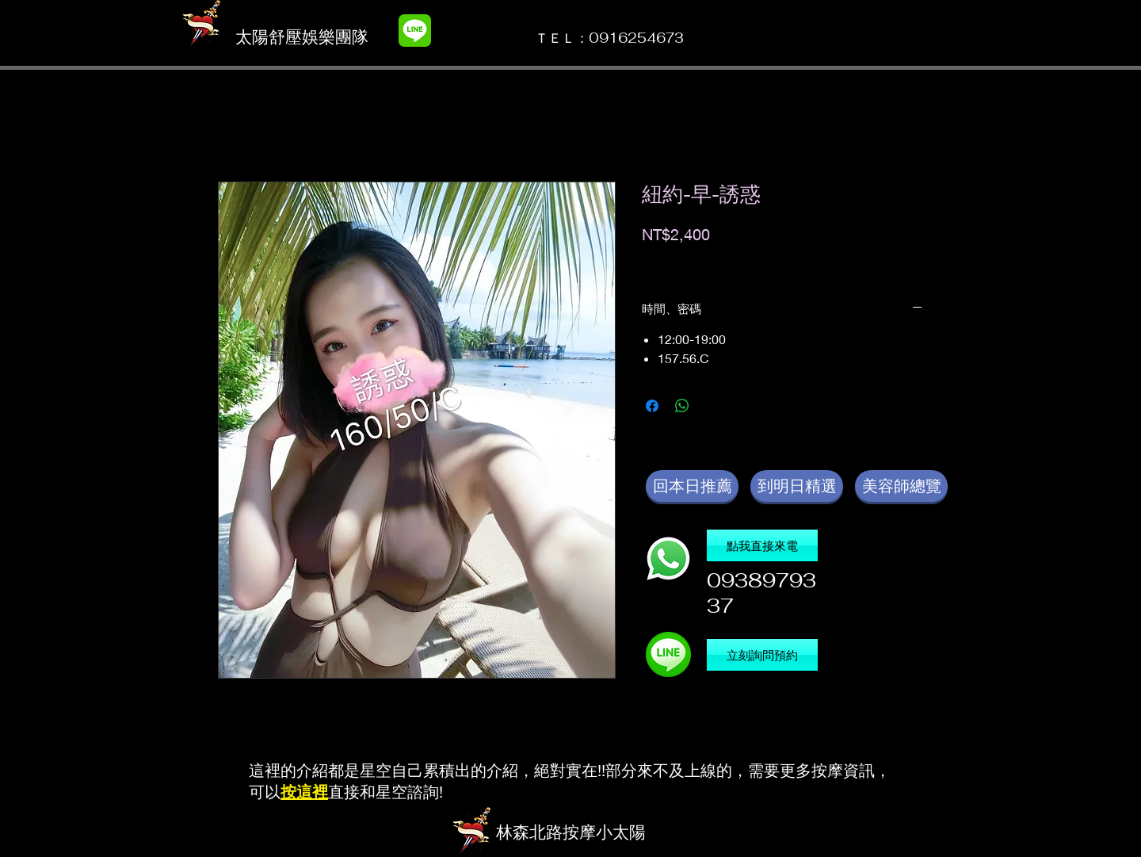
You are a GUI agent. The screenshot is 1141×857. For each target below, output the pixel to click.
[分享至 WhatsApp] (682, 405)
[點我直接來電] (762, 545)
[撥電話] (668, 558)
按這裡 (304, 791)
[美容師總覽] (901, 486)
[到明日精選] (796, 486)
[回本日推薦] (692, 486)
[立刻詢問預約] (762, 655)
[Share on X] (712, 405)
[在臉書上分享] (652, 405)
